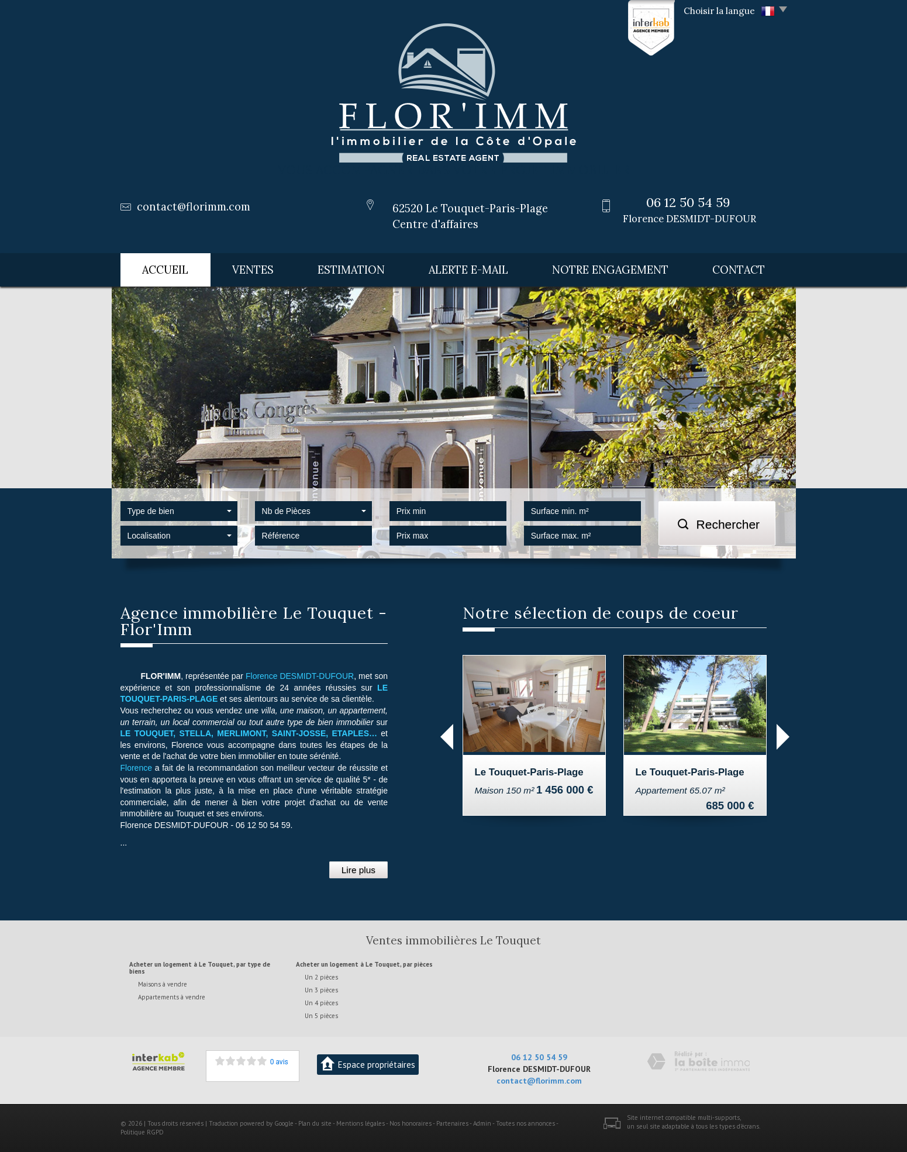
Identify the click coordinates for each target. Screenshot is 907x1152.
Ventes (253, 270)
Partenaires (452, 1123)
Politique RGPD (142, 1132)
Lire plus (358, 870)
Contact (738, 270)
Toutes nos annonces (525, 1123)
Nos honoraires (410, 1123)
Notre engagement (610, 270)
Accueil (165, 270)
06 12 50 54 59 (539, 1056)
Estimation (351, 270)
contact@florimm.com (193, 206)
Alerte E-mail (468, 270)
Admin (482, 1123)
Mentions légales (360, 1123)
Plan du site (315, 1123)
